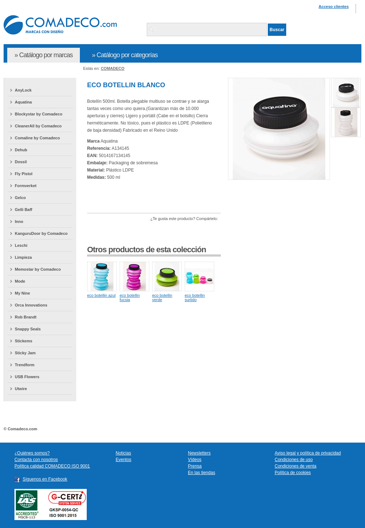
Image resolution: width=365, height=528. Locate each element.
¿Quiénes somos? (32, 453)
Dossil (21, 162)
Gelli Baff (23, 209)
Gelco (20, 197)
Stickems (23, 341)
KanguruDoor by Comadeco (41, 233)
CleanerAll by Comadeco (38, 126)
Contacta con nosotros (36, 459)
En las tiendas (201, 472)
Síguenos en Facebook (45, 479)
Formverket (25, 185)
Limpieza (23, 257)
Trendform (24, 365)
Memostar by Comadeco (38, 269)
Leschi (21, 245)
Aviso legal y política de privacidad (308, 453)
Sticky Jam (25, 353)
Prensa (195, 466)
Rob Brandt (25, 317)
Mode (20, 281)
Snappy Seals (28, 329)
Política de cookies (293, 472)
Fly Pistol (24, 174)
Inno (19, 221)
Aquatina (23, 102)
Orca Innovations (31, 305)
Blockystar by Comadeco (38, 114)
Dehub (21, 150)
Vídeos (194, 459)
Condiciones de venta (295, 466)
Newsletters (199, 453)
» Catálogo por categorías (125, 55)
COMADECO (112, 68)
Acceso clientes (334, 6)
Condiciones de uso (294, 459)
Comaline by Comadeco (37, 138)
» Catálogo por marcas (43, 55)
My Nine (22, 293)
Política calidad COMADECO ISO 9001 (52, 466)
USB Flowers (27, 377)
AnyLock (23, 90)
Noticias (123, 453)
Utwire (21, 389)
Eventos (123, 459)
